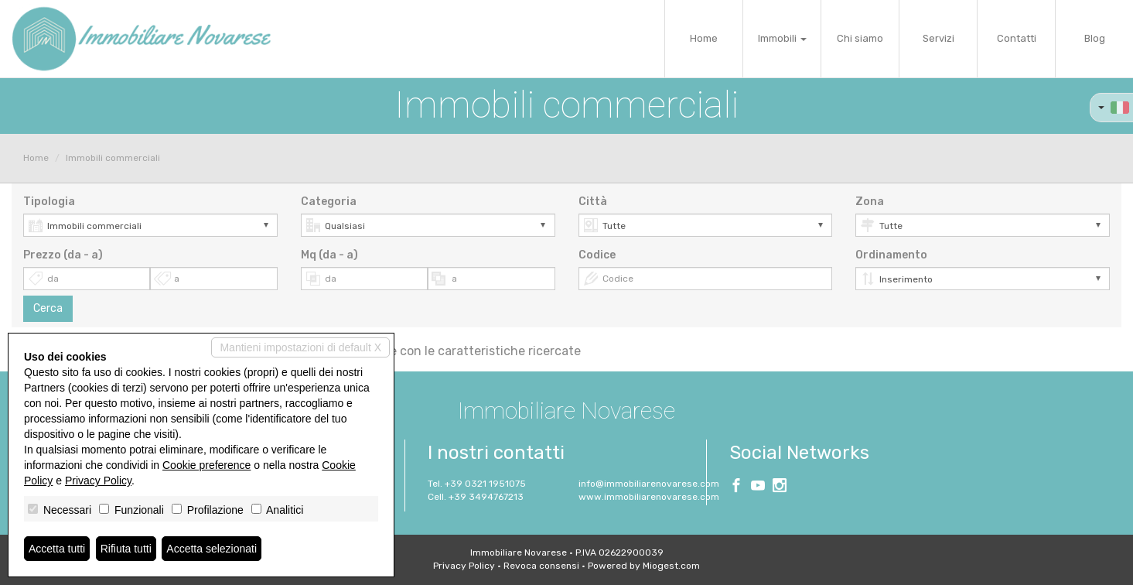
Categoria (329, 201)
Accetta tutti (57, 548)
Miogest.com (671, 565)
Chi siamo (860, 38)
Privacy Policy (464, 565)
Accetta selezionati (211, 548)
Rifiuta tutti (126, 548)
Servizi (938, 38)
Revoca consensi (541, 565)
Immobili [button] (782, 38)
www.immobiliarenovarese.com (648, 496)
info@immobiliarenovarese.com (648, 483)
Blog (1094, 38)
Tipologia (49, 201)
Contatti (1016, 38)
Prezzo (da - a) (63, 255)
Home (704, 38)
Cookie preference (206, 465)
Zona (869, 201)
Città (592, 201)
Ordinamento (891, 255)
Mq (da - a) (329, 255)
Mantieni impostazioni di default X (300, 347)
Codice (597, 255)
